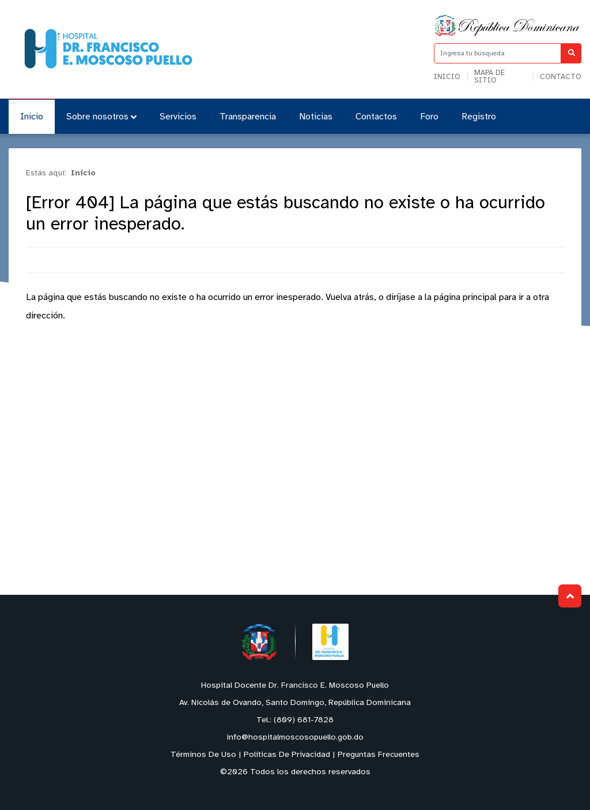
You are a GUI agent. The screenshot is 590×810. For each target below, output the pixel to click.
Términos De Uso (203, 755)
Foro (429, 117)
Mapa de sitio (489, 76)
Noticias (315, 117)
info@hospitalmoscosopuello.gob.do (295, 737)
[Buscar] (571, 53)
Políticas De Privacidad (287, 755)
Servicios (178, 117)
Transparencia (248, 117)
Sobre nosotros (101, 117)
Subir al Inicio (570, 596)
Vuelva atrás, (351, 297)
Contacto (560, 77)
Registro (479, 117)
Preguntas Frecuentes (378, 755)
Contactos (376, 117)
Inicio (447, 77)
